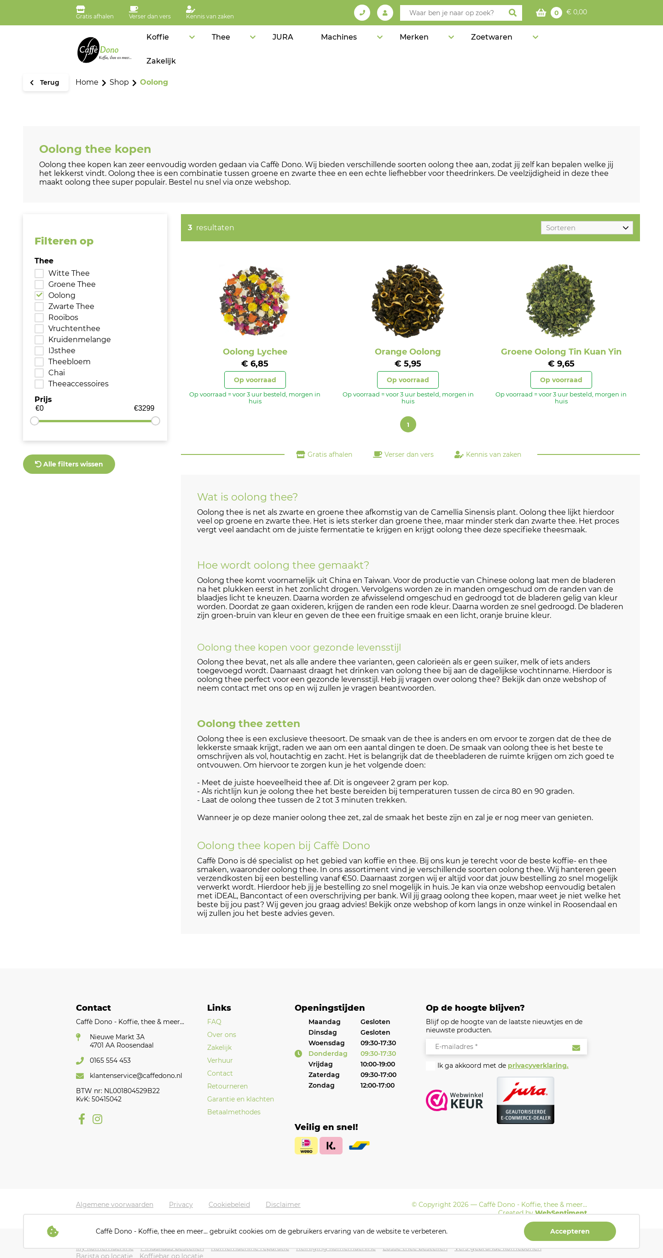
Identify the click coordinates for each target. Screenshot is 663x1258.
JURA (351, 44)
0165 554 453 (110, 1060)
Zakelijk (569, 44)
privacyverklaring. (538, 1065)
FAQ (214, 1022)
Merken (451, 44)
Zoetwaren (510, 44)
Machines (396, 44)
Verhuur (220, 1060)
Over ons (221, 1035)
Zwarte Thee (71, 306)
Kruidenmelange (79, 339)
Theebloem (69, 361)
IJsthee (62, 350)
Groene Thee (72, 284)
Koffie (265, 44)
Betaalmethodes (234, 1112)
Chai (56, 372)
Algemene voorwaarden (114, 1204)
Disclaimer (283, 1204)
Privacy (181, 1204)
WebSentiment (561, 1213)
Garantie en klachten (240, 1099)
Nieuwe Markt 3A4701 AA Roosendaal (122, 1041)
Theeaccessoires (78, 383)
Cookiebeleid (229, 1204)
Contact (220, 1073)
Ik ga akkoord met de (503, 1065)
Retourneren (227, 1086)
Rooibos (63, 317)
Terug (48, 82)
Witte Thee (69, 273)
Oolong (62, 295)
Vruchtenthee (74, 328)
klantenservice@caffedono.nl (136, 1076)
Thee (308, 44)
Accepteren (570, 1231)
